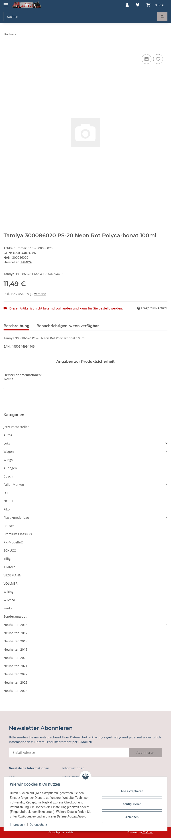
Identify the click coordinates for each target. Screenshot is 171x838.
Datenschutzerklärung (86, 737)
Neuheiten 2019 (15, 649)
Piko (7, 509)
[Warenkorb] (155, 4)
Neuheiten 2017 (15, 633)
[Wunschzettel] (137, 4)
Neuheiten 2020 (15, 658)
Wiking (9, 592)
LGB (6, 493)
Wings (8, 460)
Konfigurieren (130, 804)
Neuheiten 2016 (15, 625)
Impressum (18, 824)
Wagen (9, 451)
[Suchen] (80, 16)
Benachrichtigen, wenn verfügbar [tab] (68, 326)
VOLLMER (11, 583)
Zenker (9, 608)
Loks (7, 443)
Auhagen (10, 468)
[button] (127, 4)
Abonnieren (145, 752)
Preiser (9, 526)
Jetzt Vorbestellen (17, 427)
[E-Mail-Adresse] (69, 752)
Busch (8, 476)
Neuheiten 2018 (15, 641)
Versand (40, 294)
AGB (12, 777)
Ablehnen (130, 817)
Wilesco (9, 600)
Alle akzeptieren (131, 791)
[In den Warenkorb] (7, 48)
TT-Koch (10, 567)
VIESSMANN (12, 575)
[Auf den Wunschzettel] (158, 59)
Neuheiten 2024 (15, 690)
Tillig (7, 559)
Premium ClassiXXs (18, 534)
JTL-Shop (147, 832)
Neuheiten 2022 (15, 674)
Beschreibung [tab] (16, 326)
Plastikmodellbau (16, 517)
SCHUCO (10, 550)
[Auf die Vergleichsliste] (146, 59)
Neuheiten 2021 (15, 666)
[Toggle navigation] (6, 3)
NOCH (8, 501)
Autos (8, 435)
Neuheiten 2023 (15, 682)
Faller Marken (14, 484)
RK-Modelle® (13, 542)
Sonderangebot (15, 616)
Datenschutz (39, 824)
